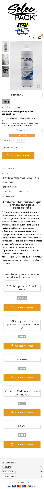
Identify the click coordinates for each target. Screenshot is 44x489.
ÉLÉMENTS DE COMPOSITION (15, 191)
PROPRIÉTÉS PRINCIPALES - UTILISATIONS (20, 178)
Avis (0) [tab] (6, 173)
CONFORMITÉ (8, 196)
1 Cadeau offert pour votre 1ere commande (22, 393)
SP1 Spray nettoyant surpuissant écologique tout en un (22, 324)
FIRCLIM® (22, 359)
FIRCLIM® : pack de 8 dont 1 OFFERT (22, 288)
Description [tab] (8, 168)
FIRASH (22, 426)
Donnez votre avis (11, 147)
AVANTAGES (7, 182)
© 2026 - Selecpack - (22, 482)
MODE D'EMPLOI (9, 187)
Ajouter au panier (18, 155)
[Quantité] (13, 140)
